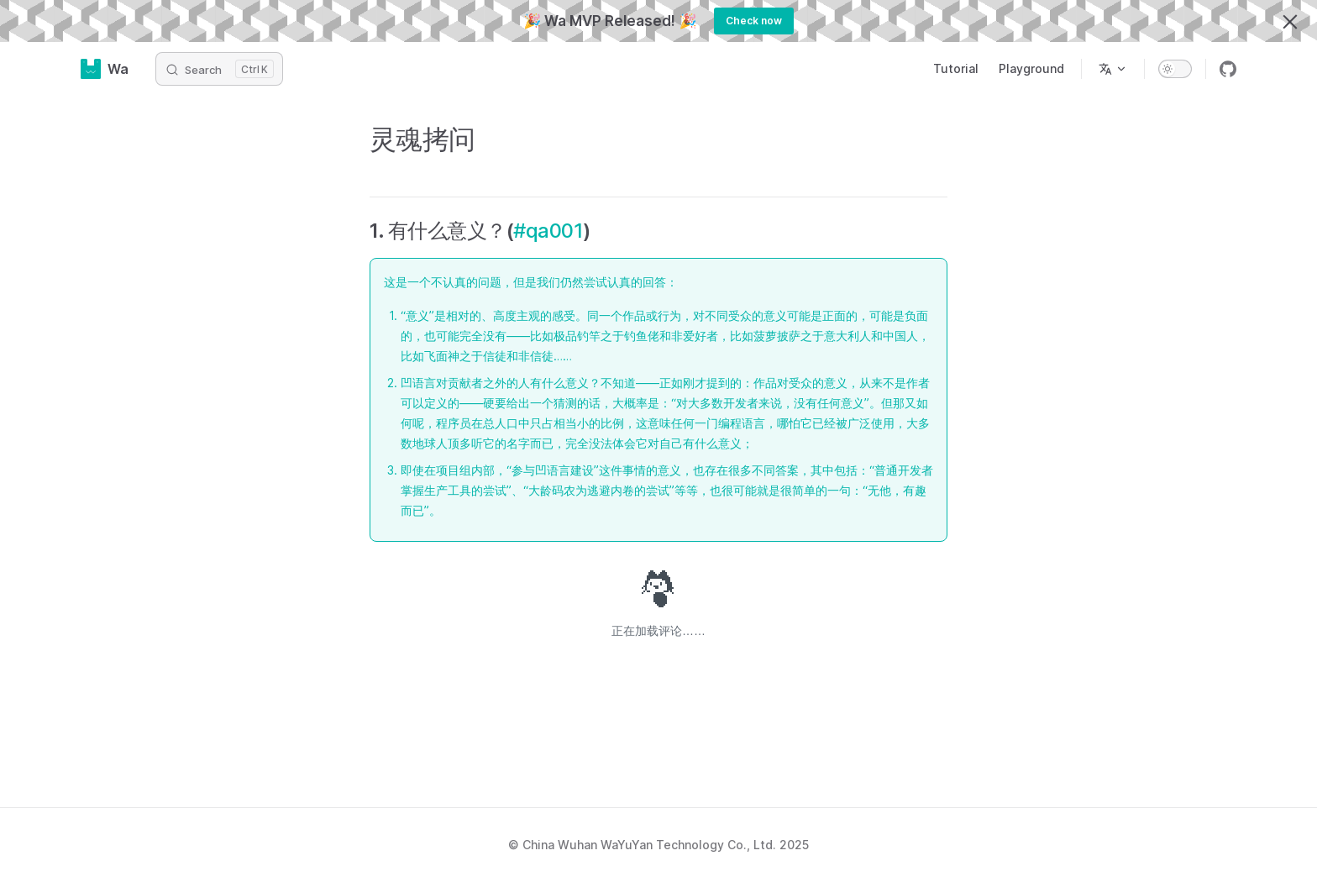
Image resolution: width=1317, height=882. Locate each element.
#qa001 (548, 230)
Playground (1031, 68)
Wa (105, 69)
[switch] (1175, 69)
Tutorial (956, 68)
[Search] (219, 69)
